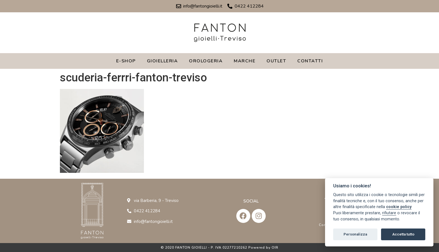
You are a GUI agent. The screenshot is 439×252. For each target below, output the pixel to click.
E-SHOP (126, 61)
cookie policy (399, 206)
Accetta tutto (403, 234)
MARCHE (244, 61)
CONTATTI (310, 61)
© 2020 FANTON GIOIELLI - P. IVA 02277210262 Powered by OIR (219, 247)
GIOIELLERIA (162, 61)
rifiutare (389, 213)
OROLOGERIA (206, 61)
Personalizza (355, 234)
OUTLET (276, 61)
